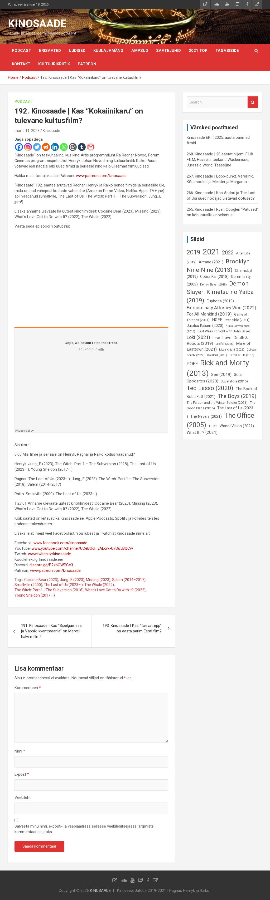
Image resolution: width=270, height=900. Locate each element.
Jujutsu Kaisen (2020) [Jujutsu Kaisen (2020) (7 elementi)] (205, 325)
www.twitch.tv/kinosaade (49, 554)
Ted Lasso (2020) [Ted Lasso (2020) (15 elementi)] (210, 388)
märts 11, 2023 (27, 131)
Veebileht (23, 797)
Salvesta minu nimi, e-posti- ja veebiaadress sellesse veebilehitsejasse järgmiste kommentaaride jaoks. (84, 829)
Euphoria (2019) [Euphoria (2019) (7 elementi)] (220, 301)
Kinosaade (51, 131)
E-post (22, 774)
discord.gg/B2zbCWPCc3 (51, 565)
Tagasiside (227, 50)
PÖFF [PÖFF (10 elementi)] (192, 363)
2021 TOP (198, 50)
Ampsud (139, 50)
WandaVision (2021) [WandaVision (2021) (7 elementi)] (237, 426)
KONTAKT (21, 64)
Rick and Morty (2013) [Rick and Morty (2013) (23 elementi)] (218, 367)
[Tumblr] (82, 147)
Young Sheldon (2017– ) (35, 595)
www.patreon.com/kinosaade (101, 175)
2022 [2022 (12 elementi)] (228, 252)
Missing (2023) (98, 580)
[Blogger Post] (73, 147)
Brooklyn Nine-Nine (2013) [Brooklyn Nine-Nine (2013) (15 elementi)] (218, 265)
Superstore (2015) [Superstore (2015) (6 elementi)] (234, 381)
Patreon (87, 64)
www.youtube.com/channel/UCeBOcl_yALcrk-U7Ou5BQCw (82, 548)
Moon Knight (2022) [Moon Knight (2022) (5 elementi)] (231, 349)
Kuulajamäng (108, 50)
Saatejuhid (168, 50)
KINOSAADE (37, 23)
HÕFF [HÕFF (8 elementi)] (217, 319)
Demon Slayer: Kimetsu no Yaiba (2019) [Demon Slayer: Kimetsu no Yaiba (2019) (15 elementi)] (220, 292)
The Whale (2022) (99, 585)
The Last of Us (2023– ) (63, 585)
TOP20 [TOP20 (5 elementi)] (213, 426)
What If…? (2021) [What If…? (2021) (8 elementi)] (202, 432)
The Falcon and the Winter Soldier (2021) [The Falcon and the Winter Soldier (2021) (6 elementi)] (217, 403)
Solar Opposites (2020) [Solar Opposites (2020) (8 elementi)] (215, 377)
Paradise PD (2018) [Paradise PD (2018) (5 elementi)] (241, 355)
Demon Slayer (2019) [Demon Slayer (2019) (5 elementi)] (213, 284)
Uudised (77, 50)
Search (253, 102)
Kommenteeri (28, 687)
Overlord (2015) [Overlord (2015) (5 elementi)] (217, 355)
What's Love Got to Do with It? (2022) (115, 590)
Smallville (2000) (28, 585)
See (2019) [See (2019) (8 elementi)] (221, 374)
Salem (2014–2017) (129, 580)
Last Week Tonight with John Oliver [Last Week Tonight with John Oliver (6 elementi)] (223, 331)
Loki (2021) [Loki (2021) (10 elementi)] (198, 337)
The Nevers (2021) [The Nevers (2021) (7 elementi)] (206, 416)
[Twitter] (37, 147)
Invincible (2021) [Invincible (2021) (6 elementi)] (237, 320)
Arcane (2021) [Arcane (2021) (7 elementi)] (211, 262)
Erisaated (50, 50)
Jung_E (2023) (72, 580)
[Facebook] (19, 147)
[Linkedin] (55, 147)
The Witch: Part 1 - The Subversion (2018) (49, 590)
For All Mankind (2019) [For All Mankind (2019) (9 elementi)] (209, 314)
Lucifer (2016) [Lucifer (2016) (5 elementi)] (224, 344)
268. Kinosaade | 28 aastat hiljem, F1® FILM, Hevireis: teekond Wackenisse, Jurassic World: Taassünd (220, 160)
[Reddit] (46, 147)
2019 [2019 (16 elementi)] (193, 252)
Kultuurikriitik (54, 64)
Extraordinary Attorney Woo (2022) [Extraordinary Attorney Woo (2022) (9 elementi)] (221, 307)
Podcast (21, 50)
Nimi (20, 751)
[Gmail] (91, 147)
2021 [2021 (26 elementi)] (211, 251)
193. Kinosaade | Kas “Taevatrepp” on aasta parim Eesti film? (132, 628)
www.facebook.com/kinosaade (60, 542)
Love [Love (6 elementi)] (216, 338)
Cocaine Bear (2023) (41, 580)
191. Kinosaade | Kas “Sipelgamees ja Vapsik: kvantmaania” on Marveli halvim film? (51, 631)
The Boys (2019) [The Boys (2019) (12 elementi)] (237, 396)
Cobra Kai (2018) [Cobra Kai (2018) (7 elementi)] (214, 276)
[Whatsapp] (64, 147)
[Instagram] (28, 147)
